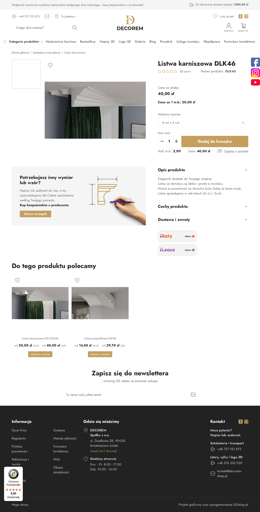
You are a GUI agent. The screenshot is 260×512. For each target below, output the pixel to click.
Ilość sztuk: (164, 133)
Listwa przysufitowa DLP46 (100, 338)
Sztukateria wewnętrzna (46, 53)
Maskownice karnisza (61, 41)
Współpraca (211, 41)
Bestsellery (88, 41)
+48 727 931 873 (29, 16)
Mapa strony (20, 504)
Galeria (140, 41)
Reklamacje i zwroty (20, 462)
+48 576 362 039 (229, 463)
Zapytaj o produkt (236, 151)
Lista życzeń (227, 16)
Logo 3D (125, 41)
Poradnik (166, 41)
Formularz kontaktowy (239, 41)
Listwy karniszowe (74, 53)
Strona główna (20, 53)
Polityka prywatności (20, 449)
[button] (162, 141)
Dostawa (59, 430)
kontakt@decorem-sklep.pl (229, 473)
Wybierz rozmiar (40, 354)
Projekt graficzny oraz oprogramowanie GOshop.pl (213, 504)
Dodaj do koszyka (215, 141)
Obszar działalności (61, 470)
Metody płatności (65, 438)
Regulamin (19, 438)
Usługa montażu (188, 41)
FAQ (56, 459)
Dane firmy (19, 430)
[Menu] (20, 469)
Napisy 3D (107, 41)
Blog (152, 41)
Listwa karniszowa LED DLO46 (40, 338)
